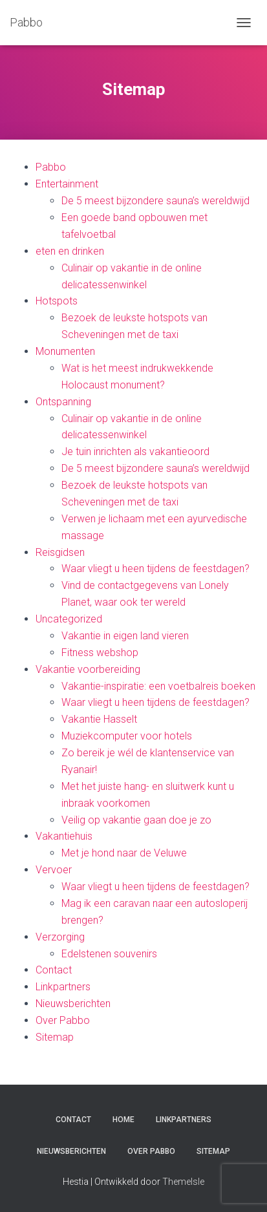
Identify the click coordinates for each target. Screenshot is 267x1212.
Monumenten (65, 351)
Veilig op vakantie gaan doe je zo (136, 820)
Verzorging (60, 937)
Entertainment (67, 184)
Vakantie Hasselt (99, 719)
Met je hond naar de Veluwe (124, 853)
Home (123, 1119)
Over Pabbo (63, 1020)
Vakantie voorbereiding (88, 669)
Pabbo (51, 167)
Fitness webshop (99, 652)
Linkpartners (63, 987)
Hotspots (57, 301)
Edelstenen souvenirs (109, 954)
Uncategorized (69, 619)
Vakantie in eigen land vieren (125, 636)
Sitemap (55, 1037)
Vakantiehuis (64, 836)
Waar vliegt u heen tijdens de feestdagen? (155, 568)
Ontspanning (63, 402)
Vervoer (54, 870)
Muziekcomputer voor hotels (126, 736)
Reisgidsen (60, 552)
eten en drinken (70, 251)
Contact (54, 970)
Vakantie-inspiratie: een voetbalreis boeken (158, 686)
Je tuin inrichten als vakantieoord (135, 451)
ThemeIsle (183, 1181)
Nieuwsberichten (73, 1003)
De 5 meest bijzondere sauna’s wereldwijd (155, 201)
